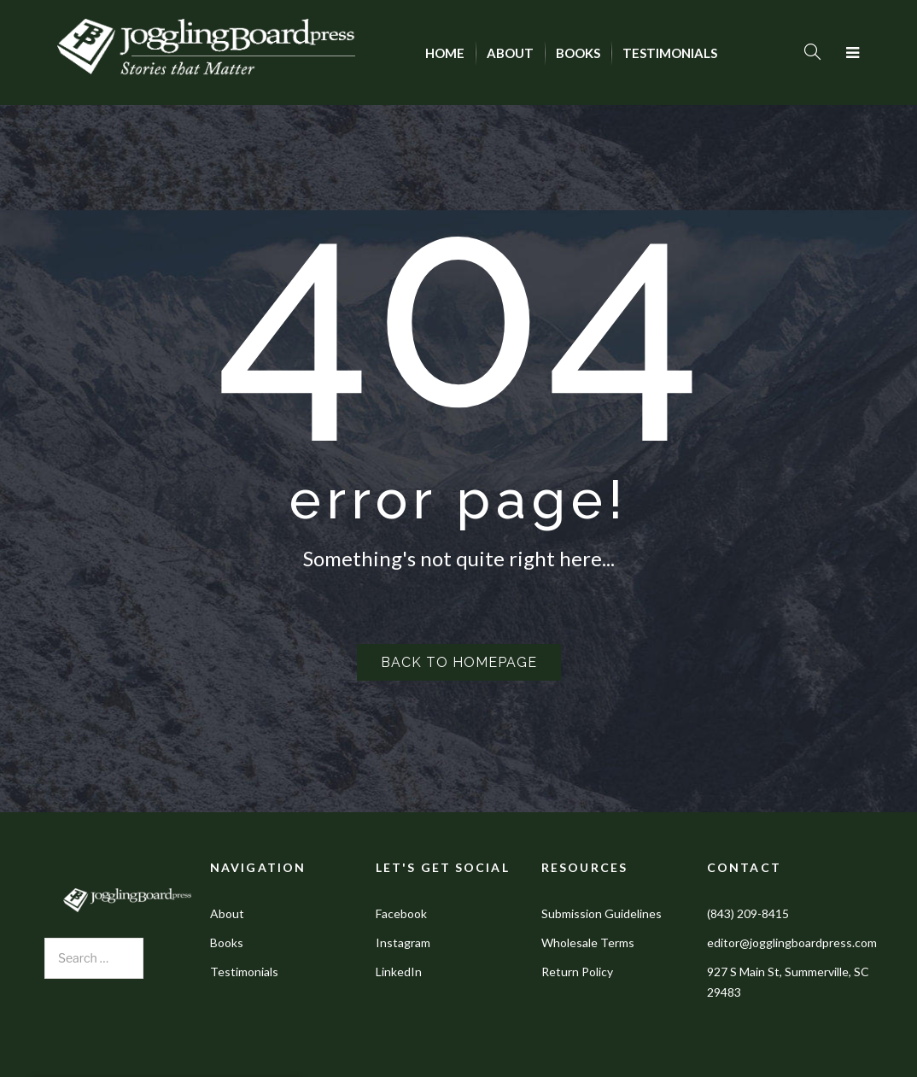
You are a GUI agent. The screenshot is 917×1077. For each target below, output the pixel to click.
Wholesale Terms (587, 942)
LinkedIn (399, 971)
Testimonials (244, 971)
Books (226, 942)
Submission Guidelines (601, 913)
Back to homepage (459, 662)
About (227, 913)
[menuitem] (445, 53)
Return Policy (577, 971)
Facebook (401, 913)
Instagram (403, 942)
